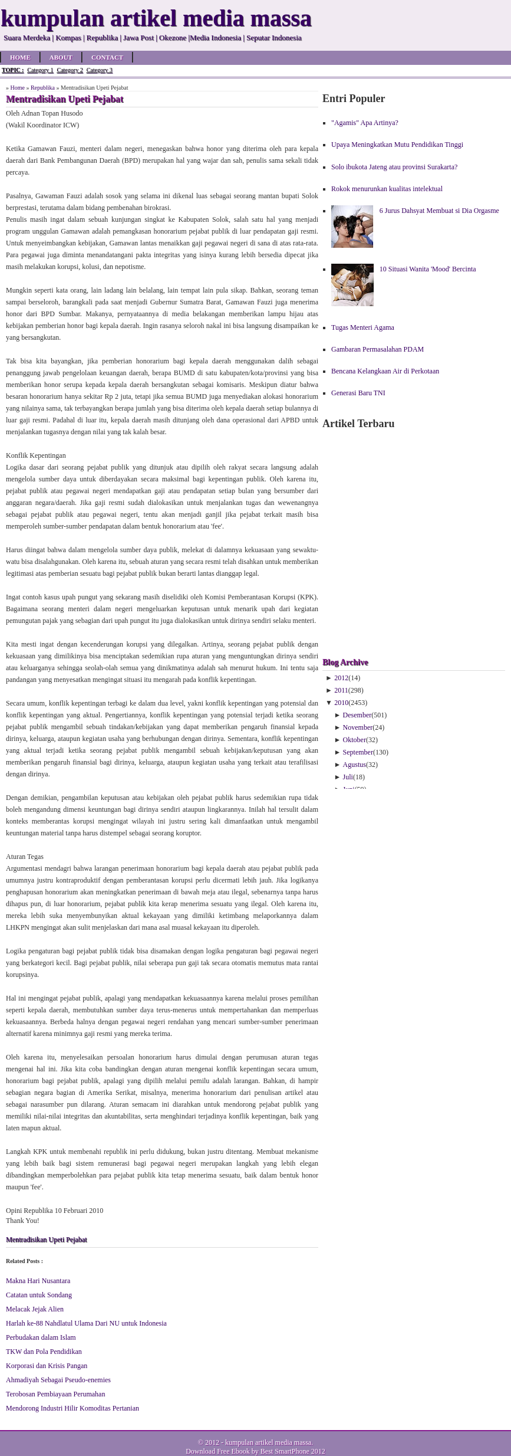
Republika (43, 87)
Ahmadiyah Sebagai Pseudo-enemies (58, 1380)
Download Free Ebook (218, 1451)
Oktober (354, 740)
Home (20, 57)
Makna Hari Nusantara (38, 1281)
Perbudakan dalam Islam (41, 1337)
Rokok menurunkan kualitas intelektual (387, 189)
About (61, 57)
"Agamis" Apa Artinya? (364, 123)
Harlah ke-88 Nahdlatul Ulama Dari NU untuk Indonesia (86, 1323)
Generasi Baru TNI (358, 393)
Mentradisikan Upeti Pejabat (46, 1239)
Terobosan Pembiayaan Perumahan (55, 1394)
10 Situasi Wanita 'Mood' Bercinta (428, 269)
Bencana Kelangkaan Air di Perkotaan (385, 371)
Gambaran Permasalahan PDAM (377, 349)
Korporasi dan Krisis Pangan (46, 1366)
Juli (348, 777)
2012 (341, 678)
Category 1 (40, 70)
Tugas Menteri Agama (362, 327)
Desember (357, 715)
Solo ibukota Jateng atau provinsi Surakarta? (394, 167)
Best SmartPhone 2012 (293, 1451)
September (358, 752)
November (358, 727)
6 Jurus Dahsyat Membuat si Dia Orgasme (439, 210)
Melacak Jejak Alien (35, 1309)
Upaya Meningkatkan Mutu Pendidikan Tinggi (397, 144)
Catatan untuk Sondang (39, 1295)
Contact (107, 57)
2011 (341, 690)
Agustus (354, 764)
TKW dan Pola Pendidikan (44, 1351)
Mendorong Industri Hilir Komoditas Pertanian (72, 1408)
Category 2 (70, 70)
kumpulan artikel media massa (268, 1442)
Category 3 (100, 70)
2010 (341, 703)
